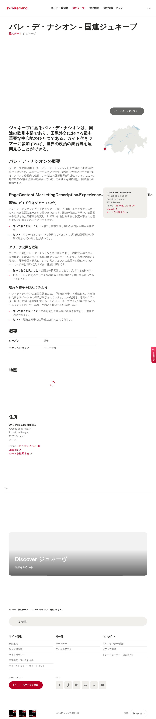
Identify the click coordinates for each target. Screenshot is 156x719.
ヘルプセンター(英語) (113, 643)
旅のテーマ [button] (23, 610)
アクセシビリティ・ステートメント (27, 666)
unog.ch (15, 449)
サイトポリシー (17, 655)
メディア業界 (109, 649)
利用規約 (13, 643)
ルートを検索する (20, 453)
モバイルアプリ (63, 649)
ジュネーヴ (29, 33)
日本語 (140, 712)
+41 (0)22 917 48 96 (28, 446)
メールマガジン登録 (28, 683)
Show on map (125, 140)
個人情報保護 (15, 649)
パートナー (61, 643)
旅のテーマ (15, 33)
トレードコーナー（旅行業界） (118, 655)
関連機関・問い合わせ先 (21, 660)
